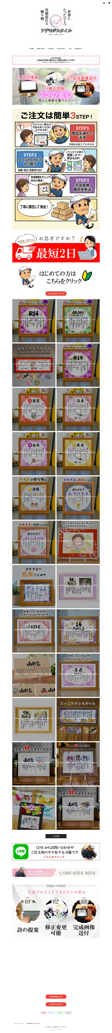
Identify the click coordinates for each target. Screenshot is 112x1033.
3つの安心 (51, 48)
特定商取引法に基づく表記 (33, 1023)
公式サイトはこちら (56, 1004)
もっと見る (56, 836)
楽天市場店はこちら (56, 997)
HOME (32, 48)
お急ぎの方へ (78, 48)
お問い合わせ (41, 48)
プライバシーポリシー (19, 1023)
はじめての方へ (61, 48)
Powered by (56, 1029)
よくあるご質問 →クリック (56, 294)
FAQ (70, 48)
